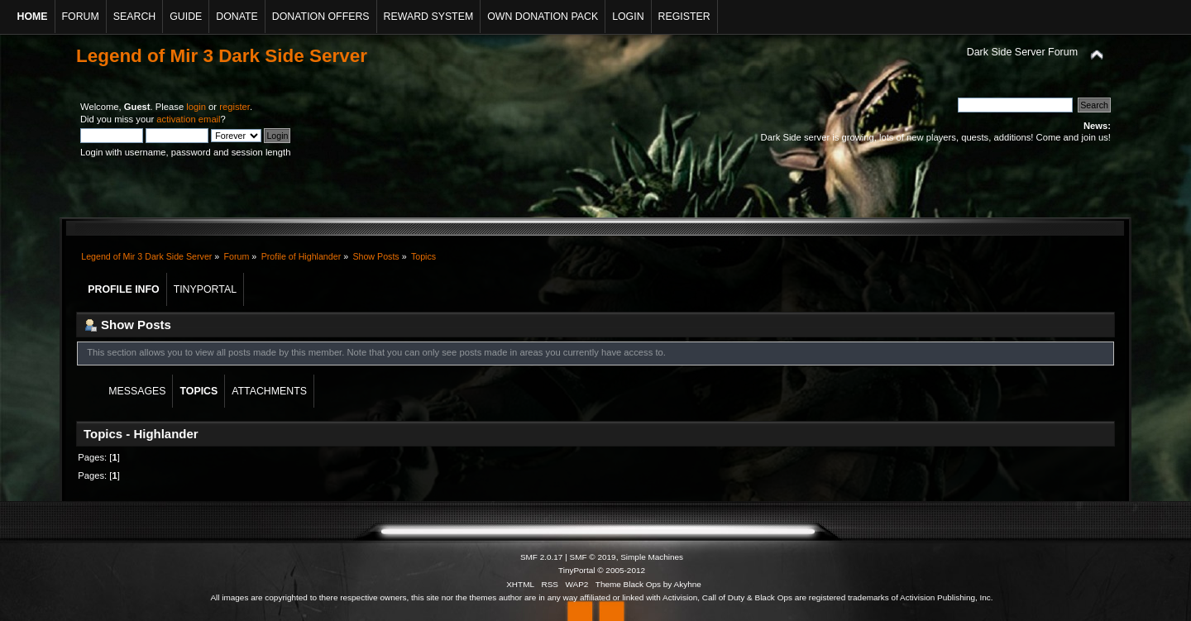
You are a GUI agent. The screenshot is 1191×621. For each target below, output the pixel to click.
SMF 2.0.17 (541, 556)
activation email (188, 119)
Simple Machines (651, 556)
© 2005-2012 (621, 570)
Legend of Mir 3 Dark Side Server (221, 55)
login (196, 107)
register (234, 107)
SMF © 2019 (593, 556)
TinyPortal (577, 570)
